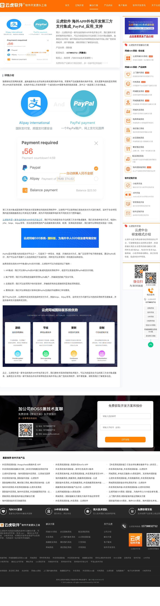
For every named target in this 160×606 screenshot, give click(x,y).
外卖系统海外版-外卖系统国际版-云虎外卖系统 (129, 487)
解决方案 (94, 5)
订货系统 (82, 542)
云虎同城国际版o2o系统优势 (68, 492)
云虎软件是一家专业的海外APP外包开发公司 (22, 220)
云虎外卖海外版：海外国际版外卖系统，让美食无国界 (26, 474)
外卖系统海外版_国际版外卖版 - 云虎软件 (20, 478)
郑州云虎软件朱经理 (103, 558)
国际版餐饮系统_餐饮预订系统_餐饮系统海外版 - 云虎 (26, 483)
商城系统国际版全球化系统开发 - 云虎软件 (127, 483)
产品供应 (108, 5)
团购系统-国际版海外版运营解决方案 (18, 496)
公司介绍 (107, 532)
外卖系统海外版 (73, 558)
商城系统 (49, 547)
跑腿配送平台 (65, 571)
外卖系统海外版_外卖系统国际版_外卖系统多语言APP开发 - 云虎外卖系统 (81, 474)
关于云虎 (155, 5)
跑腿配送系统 (51, 542)
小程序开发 (151, 321)
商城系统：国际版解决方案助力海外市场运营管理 (77, 496)
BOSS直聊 (117, 558)
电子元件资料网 (134, 571)
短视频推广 (120, 571)
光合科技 (25, 571)
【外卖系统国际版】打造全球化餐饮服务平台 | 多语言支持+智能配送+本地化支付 (134, 465)
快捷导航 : (4, 558)
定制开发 (79, 5)
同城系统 (33, 558)
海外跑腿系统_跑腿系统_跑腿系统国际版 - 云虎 (76, 478)
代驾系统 (82, 547)
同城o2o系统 (36, 571)
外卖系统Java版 (88, 571)
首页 (67, 5)
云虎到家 (110, 571)
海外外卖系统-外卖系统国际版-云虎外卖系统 (21, 487)
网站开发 (29, 562)
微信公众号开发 (17, 562)
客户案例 (122, 5)
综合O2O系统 (150, 325)
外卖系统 (49, 537)
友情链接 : (4, 571)
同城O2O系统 (51, 532)
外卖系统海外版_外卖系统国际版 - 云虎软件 (128, 469)
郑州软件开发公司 (81, 562)
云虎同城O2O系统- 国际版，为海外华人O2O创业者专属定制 (134, 492)
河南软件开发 (53, 562)
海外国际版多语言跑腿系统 (14, 501)
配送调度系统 (84, 532)
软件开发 (150, 312)
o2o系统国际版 (84, 537)
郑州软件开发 (66, 562)
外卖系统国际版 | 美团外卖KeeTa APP (71, 465)
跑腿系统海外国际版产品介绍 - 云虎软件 (73, 487)
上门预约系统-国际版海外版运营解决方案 (127, 496)
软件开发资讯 (139, 5)
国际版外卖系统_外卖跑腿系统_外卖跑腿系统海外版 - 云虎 (81, 483)
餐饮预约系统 (65, 542)
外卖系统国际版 (59, 558)
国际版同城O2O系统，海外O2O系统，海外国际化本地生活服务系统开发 (134, 501)
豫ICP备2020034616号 (96, 580)
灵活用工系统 (150, 336)
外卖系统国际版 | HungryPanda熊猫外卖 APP (21, 465)
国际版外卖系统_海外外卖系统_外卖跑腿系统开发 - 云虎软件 (27, 492)
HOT (151, 56)
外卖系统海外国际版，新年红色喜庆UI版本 (74, 469)
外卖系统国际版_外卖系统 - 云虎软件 (71, 501)
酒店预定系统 (65, 547)
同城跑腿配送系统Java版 (150, 330)
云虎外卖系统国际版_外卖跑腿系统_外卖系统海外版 (132, 478)
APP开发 (151, 317)
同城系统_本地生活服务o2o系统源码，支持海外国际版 (133, 474)
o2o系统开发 (40, 562)
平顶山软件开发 (97, 562)
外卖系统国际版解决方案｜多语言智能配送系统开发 (25, 469)
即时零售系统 (45, 558)
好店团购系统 (65, 532)
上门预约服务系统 (67, 537)
